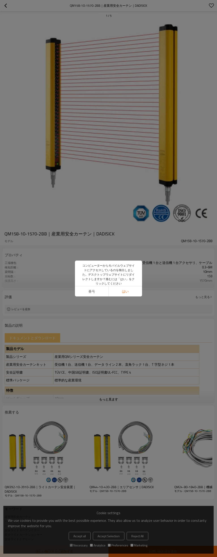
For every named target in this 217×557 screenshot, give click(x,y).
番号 (91, 291)
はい (125, 291)
